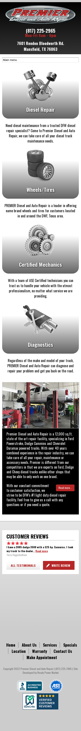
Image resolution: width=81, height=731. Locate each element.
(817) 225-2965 (40, 30)
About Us (29, 645)
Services (50, 645)
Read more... (65, 487)
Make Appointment (42, 657)
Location (19, 651)
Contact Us (63, 651)
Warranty (39, 651)
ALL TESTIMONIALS (23, 565)
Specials (70, 645)
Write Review (61, 565)
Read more (41, 551)
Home (10, 645)
